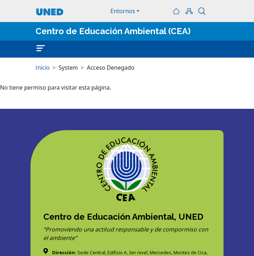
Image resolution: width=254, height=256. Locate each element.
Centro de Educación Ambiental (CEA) (112, 31)
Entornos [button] (122, 11)
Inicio (176, 11)
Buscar (201, 11)
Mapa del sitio (189, 11)
